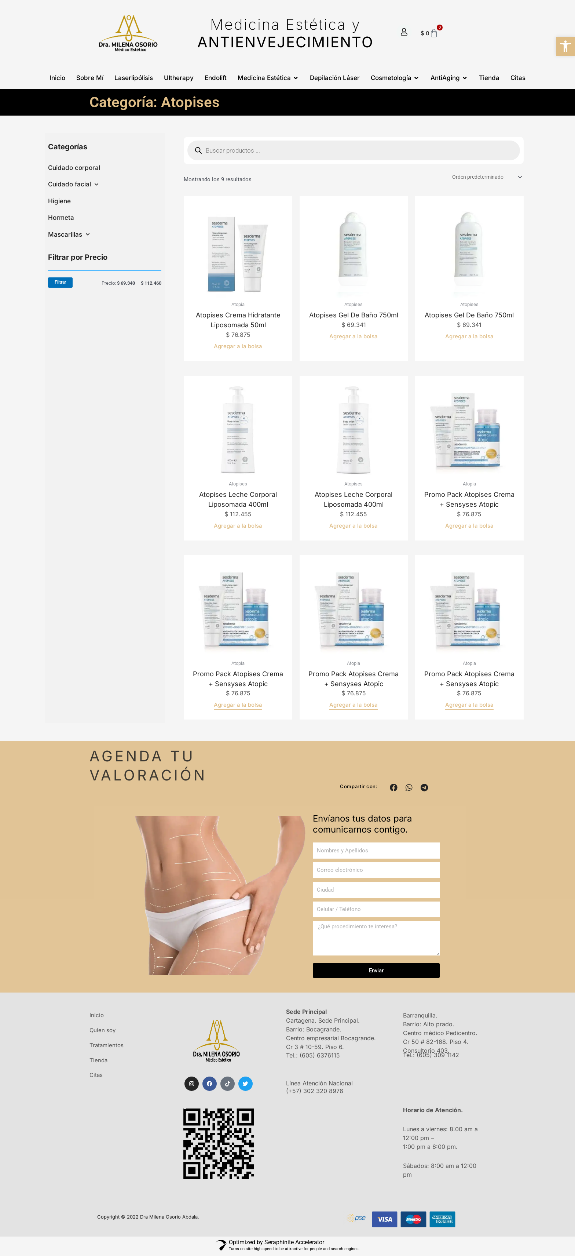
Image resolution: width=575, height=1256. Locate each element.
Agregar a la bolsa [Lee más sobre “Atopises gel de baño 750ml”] (353, 337)
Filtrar (60, 282)
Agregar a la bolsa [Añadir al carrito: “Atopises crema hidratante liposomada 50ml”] (238, 346)
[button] (394, 788)
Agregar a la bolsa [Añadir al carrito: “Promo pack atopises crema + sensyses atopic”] (469, 526)
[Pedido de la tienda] (484, 177)
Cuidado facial (73, 184)
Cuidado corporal (74, 167)
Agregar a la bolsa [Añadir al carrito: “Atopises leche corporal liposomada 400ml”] (238, 526)
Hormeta (61, 217)
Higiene (59, 201)
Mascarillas (68, 234)
